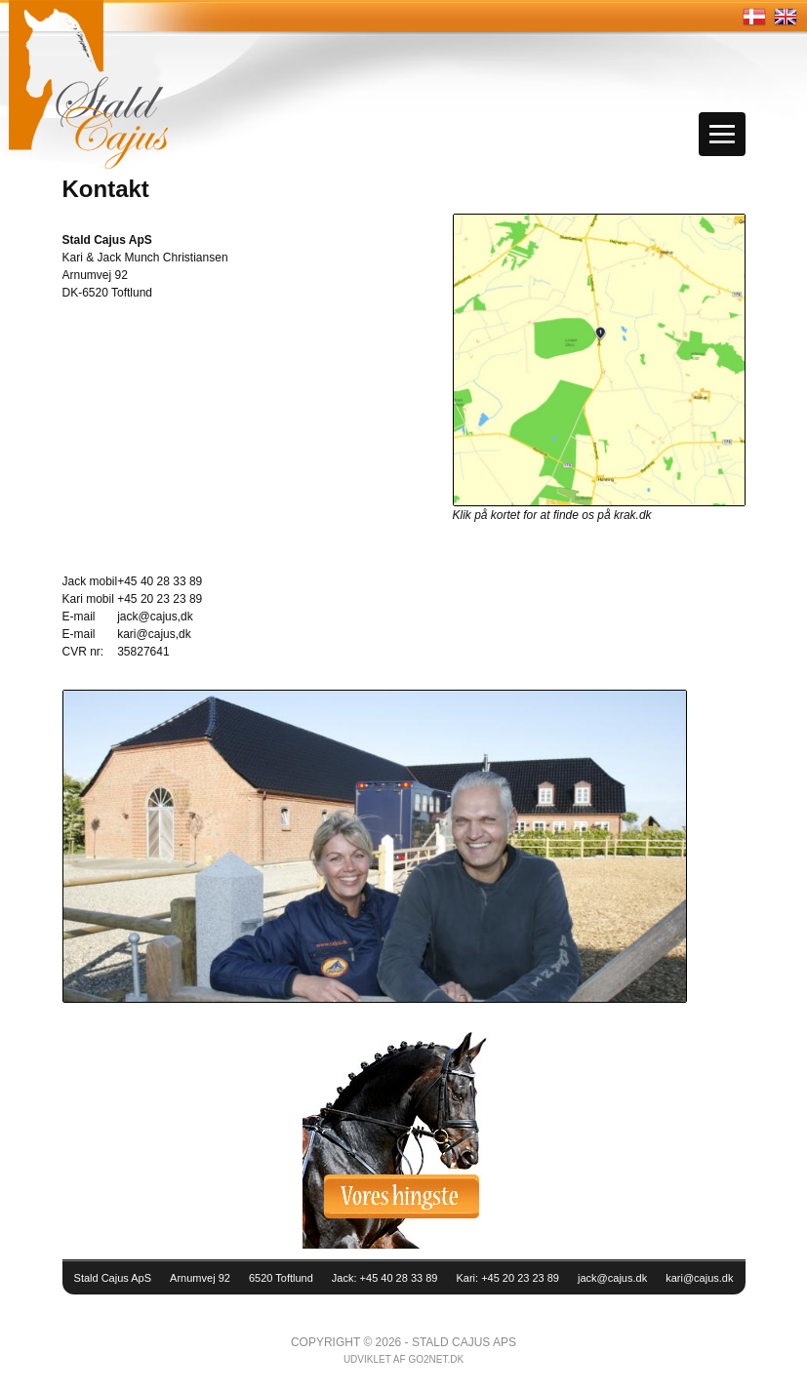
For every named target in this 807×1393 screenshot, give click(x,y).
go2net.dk (436, 1359)
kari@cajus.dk (699, 1278)
